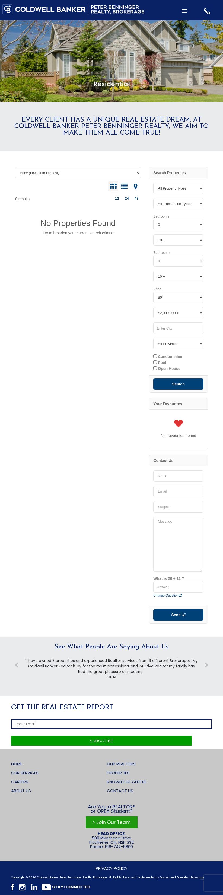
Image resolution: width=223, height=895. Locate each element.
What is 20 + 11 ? (168, 578)
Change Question (167, 595)
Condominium (168, 356)
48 (136, 198)
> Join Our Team (112, 822)
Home (16, 764)
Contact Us (120, 791)
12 (117, 198)
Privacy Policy (112, 868)
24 (127, 198)
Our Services (25, 773)
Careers (19, 782)
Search (178, 384)
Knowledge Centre (126, 782)
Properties (118, 773)
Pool (159, 362)
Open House (166, 368)
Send (178, 615)
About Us (21, 791)
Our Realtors (121, 764)
